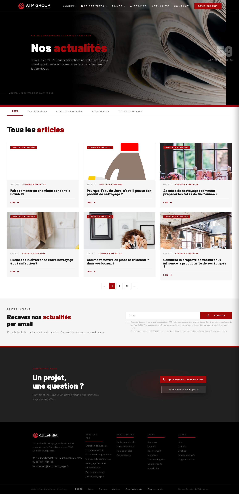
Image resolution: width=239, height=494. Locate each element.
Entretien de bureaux (96, 446)
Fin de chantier (93, 467)
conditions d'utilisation (198, 331)
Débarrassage (124, 455)
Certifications (37, 111)
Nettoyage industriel (96, 463)
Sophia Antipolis (186, 455)
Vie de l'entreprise (130, 111)
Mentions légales (156, 459)
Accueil (69, 6)
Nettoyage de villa (126, 442)
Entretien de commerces (98, 459)
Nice (180, 442)
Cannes (182, 446)
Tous (15, 111)
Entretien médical (95, 450)
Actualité (160, 6)
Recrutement (100, 111)
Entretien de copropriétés (99, 454)
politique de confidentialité (173, 331)
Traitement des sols (95, 472)
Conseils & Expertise (69, 111)
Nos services (94, 6)
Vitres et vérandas (126, 446)
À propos (138, 6)
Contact (181, 6)
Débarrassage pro (95, 476)
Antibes (182, 451)
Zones (118, 6)
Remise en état (124, 451)
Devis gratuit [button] (208, 6)
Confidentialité (155, 464)
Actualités (152, 455)
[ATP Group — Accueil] (34, 6)
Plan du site (153, 468)
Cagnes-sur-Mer (186, 459)
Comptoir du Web (193, 489)
